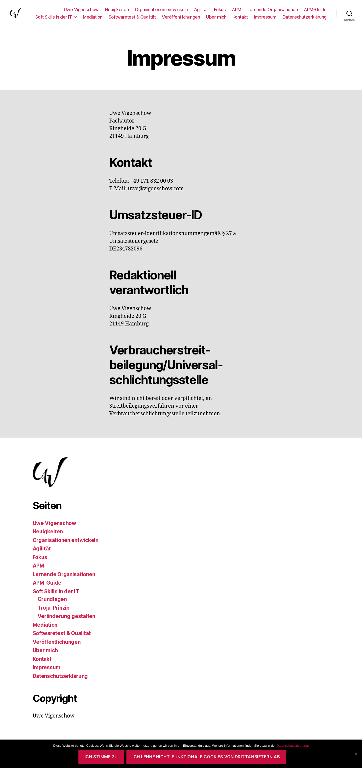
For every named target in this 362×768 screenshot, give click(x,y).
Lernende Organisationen (272, 9)
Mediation (92, 17)
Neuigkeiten (117, 9)
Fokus (220, 9)
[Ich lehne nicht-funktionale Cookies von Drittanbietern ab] (355, 753)
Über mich (216, 17)
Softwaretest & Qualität (132, 17)
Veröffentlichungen (181, 17)
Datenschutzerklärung (305, 17)
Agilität (201, 9)
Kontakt (240, 17)
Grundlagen (52, 599)
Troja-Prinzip (54, 608)
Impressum (265, 17)
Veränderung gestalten (66, 616)
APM (236, 9)
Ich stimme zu (101, 756)
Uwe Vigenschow (81, 9)
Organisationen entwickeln (161, 9)
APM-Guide (315, 9)
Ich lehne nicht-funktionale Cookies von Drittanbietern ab (206, 756)
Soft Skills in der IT (53, 17)
